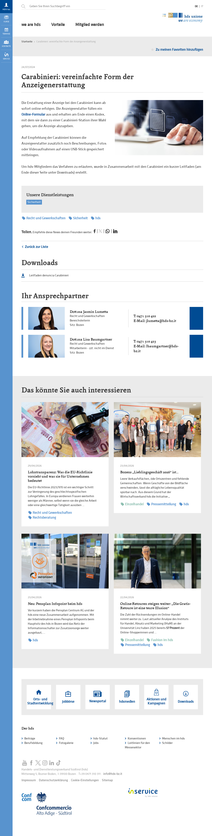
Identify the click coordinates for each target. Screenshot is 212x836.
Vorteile (58, 25)
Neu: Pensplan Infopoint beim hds (55, 603)
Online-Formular (33, 114)
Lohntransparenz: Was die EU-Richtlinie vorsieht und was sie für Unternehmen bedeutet (60, 476)
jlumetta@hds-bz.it (161, 321)
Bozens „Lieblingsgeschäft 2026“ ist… (149, 472)
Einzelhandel (132, 504)
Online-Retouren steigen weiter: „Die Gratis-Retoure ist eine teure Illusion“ (155, 605)
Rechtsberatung (42, 517)
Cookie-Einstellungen (85, 780)
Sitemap (107, 780)
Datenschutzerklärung (53, 780)
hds (95, 218)
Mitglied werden (89, 25)
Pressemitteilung (161, 504)
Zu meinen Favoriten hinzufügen (179, 50)
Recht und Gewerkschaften (44, 218)
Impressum (28, 780)
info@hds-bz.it (112, 774)
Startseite (26, 41)
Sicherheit (34, 202)
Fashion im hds (160, 640)
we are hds (31, 25)
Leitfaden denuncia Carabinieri (49, 275)
